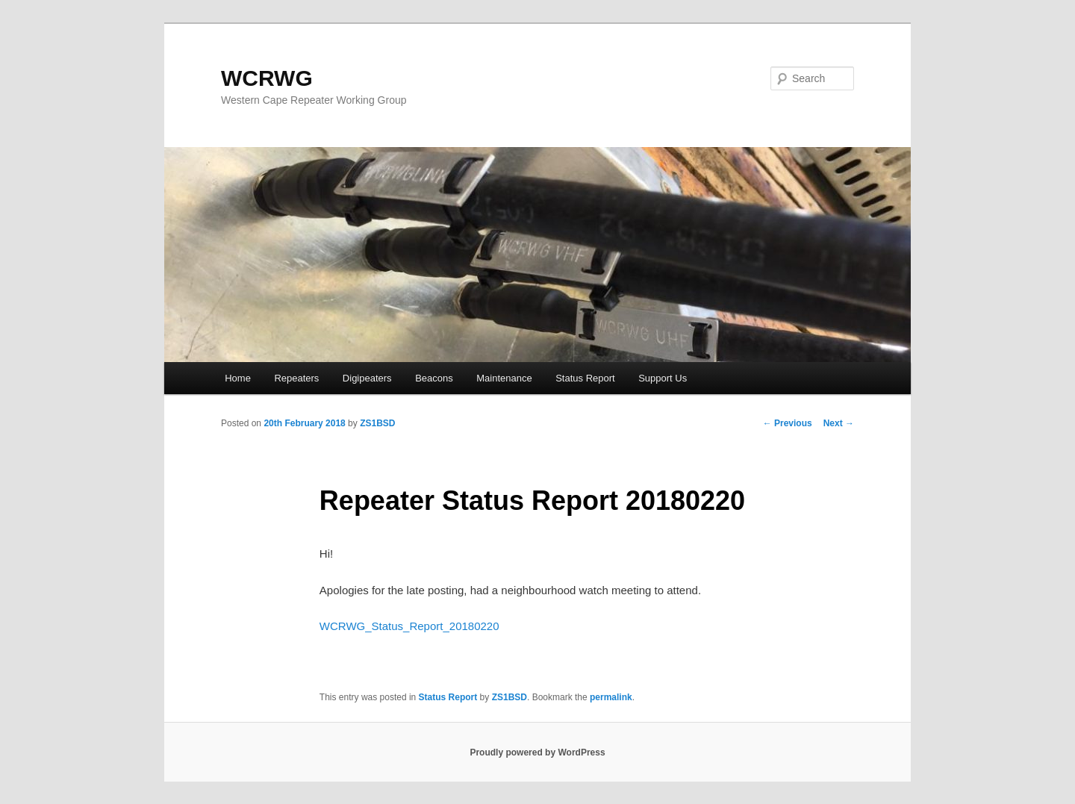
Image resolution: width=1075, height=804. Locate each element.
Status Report (585, 378)
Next (838, 423)
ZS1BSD (377, 423)
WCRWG (267, 78)
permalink (611, 697)
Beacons (434, 378)
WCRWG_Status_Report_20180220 (409, 626)
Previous (787, 423)
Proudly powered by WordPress (537, 752)
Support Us (662, 378)
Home (238, 378)
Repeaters (296, 378)
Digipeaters (367, 378)
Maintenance (504, 378)
